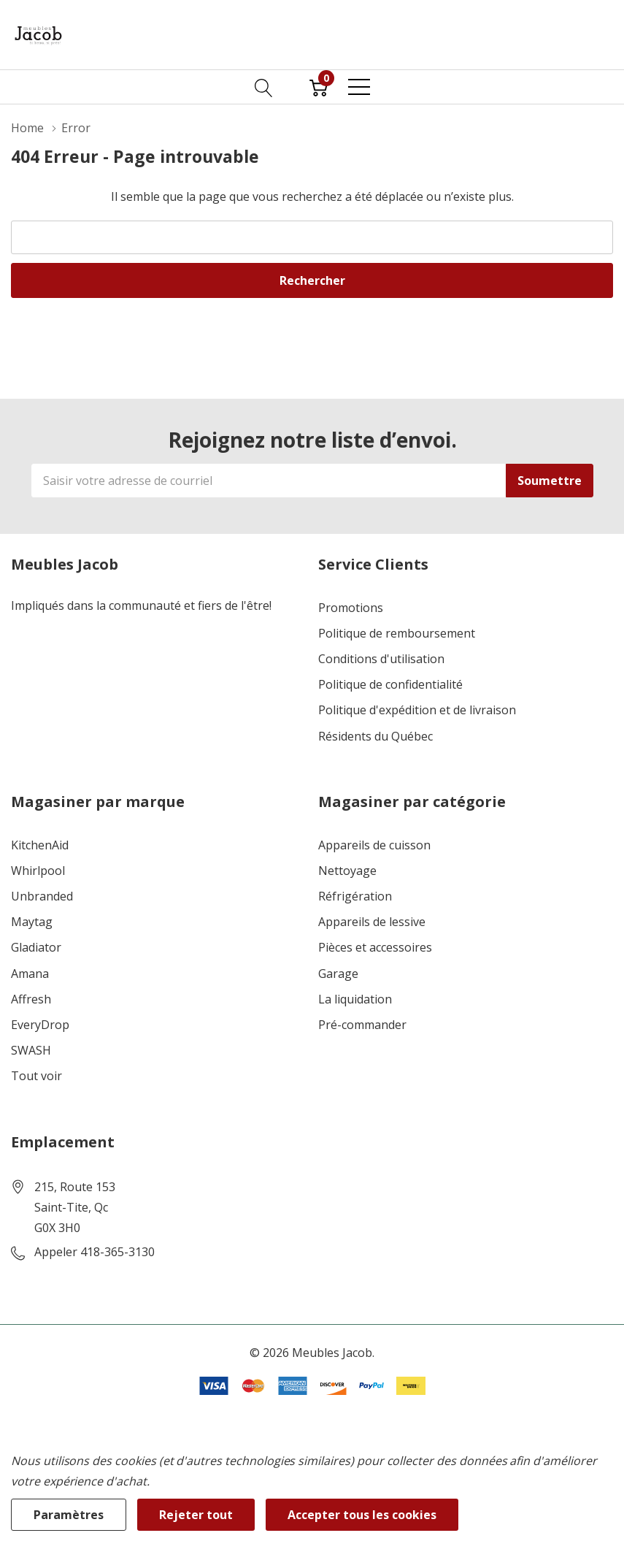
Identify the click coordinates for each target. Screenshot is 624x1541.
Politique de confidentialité (390, 685)
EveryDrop (40, 1025)
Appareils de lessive (371, 922)
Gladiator (36, 948)
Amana (30, 974)
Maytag (32, 922)
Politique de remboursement (396, 634)
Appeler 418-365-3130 (94, 1252)
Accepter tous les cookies (362, 1515)
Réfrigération (355, 896)
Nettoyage (347, 871)
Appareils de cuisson (374, 845)
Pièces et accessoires (375, 948)
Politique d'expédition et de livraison (417, 710)
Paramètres (69, 1515)
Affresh (31, 999)
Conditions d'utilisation (381, 659)
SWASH (31, 1051)
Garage (338, 974)
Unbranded (42, 896)
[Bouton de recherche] (264, 87)
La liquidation (355, 999)
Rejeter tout (196, 1515)
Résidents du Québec (375, 736)
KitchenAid (40, 845)
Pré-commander (362, 1025)
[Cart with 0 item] (318, 87)
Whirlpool (38, 871)
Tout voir (36, 1076)
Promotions (350, 608)
